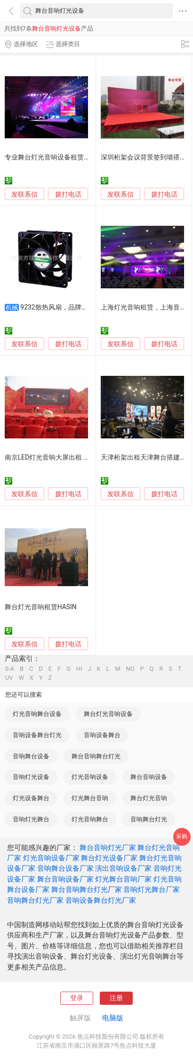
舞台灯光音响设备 (108, 713)
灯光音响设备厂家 (51, 858)
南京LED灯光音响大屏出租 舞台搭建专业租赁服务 (77, 457)
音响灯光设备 (31, 776)
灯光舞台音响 (90, 798)
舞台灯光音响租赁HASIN (41, 607)
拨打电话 (68, 194)
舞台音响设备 (148, 776)
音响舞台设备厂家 (65, 868)
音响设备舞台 (102, 735)
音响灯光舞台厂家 (151, 889)
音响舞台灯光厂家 (35, 900)
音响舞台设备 (31, 756)
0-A (9, 669)
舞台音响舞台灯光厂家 (86, 889)
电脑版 (112, 1018)
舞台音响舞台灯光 (96, 756)
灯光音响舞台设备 (37, 713)
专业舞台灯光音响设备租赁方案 (51, 157)
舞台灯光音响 (148, 798)
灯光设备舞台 (31, 798)
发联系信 (24, 194)
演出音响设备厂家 (123, 868)
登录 (76, 997)
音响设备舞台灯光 (37, 735)
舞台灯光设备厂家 (109, 858)
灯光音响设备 (90, 776)
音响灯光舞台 (31, 819)
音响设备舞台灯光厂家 (100, 900)
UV (9, 678)
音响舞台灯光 (148, 819)
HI (79, 669)
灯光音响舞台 (90, 819)
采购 (181, 836)
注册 (116, 997)
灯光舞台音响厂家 (123, 879)
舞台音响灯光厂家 (108, 847)
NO (130, 669)
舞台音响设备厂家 (65, 879)
